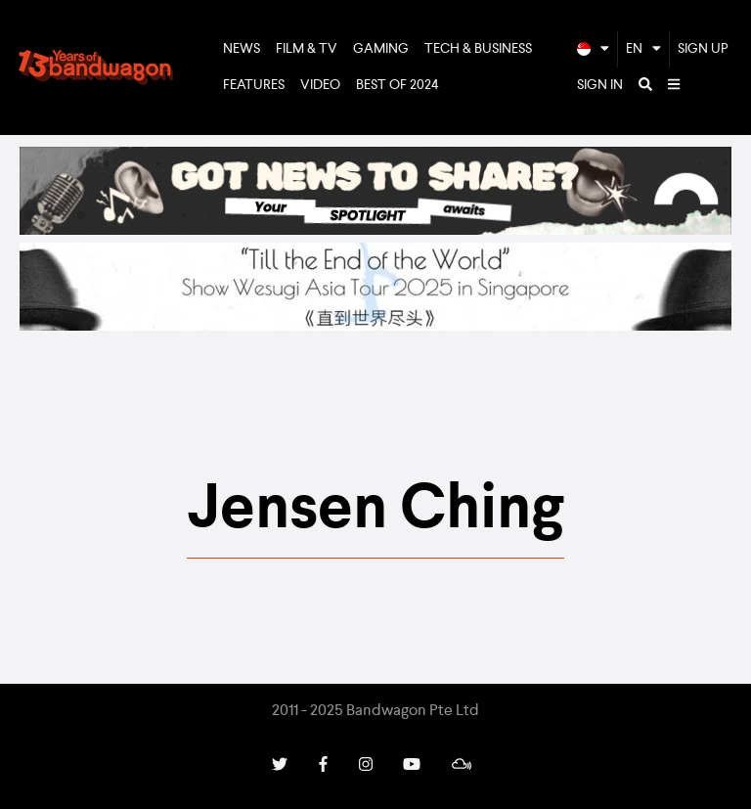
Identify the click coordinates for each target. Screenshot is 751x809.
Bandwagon (96, 67)
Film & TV (306, 49)
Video (320, 85)
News (241, 49)
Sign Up (703, 49)
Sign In (600, 85)
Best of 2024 (397, 85)
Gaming (381, 49)
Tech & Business (478, 49)
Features (254, 85)
